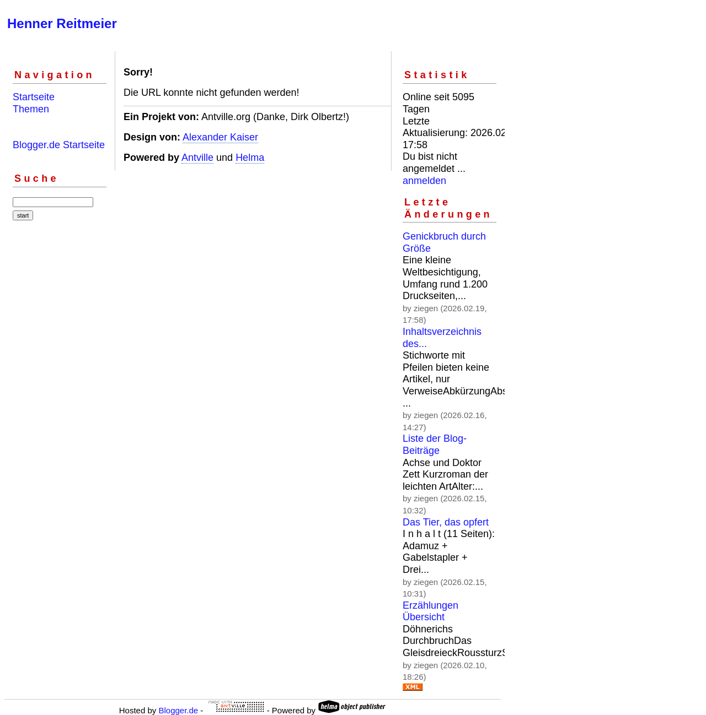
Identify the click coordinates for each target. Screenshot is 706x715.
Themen (31, 109)
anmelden (424, 180)
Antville (197, 157)
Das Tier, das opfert (446, 522)
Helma (250, 157)
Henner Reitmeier (62, 23)
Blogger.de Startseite (59, 144)
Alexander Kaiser (220, 137)
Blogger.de (178, 710)
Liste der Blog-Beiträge (435, 444)
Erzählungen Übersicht (430, 611)
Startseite (34, 96)
